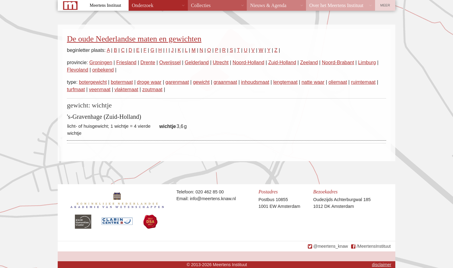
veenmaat (99, 89)
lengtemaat (285, 82)
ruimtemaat (363, 82)
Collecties (201, 5)
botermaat (122, 82)
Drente (148, 62)
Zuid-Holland (282, 62)
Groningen (100, 62)
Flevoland (77, 69)
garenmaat (177, 82)
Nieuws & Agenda (268, 5)
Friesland (126, 62)
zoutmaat (152, 89)
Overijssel (170, 62)
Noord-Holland (248, 62)
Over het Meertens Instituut (336, 5)
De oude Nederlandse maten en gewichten (134, 38)
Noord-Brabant (338, 62)
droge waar (149, 82)
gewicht (201, 82)
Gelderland (197, 62)
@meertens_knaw (330, 246)
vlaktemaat (126, 89)
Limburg (367, 62)
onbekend (103, 69)
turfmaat (76, 89)
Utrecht (221, 62)
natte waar (312, 82)
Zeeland (309, 62)
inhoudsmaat (255, 82)
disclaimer (381, 264)
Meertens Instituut (105, 5)
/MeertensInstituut (374, 246)
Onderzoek (142, 5)
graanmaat (225, 82)
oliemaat (337, 82)
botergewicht (93, 82)
